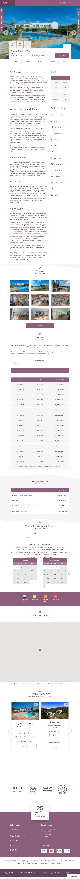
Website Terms (69, 861)
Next (69, 574)
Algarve (28, 54)
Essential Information (10, 861)
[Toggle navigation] (76, 3)
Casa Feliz (55, 722)
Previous (11, 574)
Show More (40, 325)
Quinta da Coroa (25, 723)
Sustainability (44, 863)
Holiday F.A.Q (23, 861)
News (60, 861)
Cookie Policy (32, 863)
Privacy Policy (21, 863)
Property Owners (50, 861)
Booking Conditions (36, 861)
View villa (25, 746)
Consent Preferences (56, 863)
